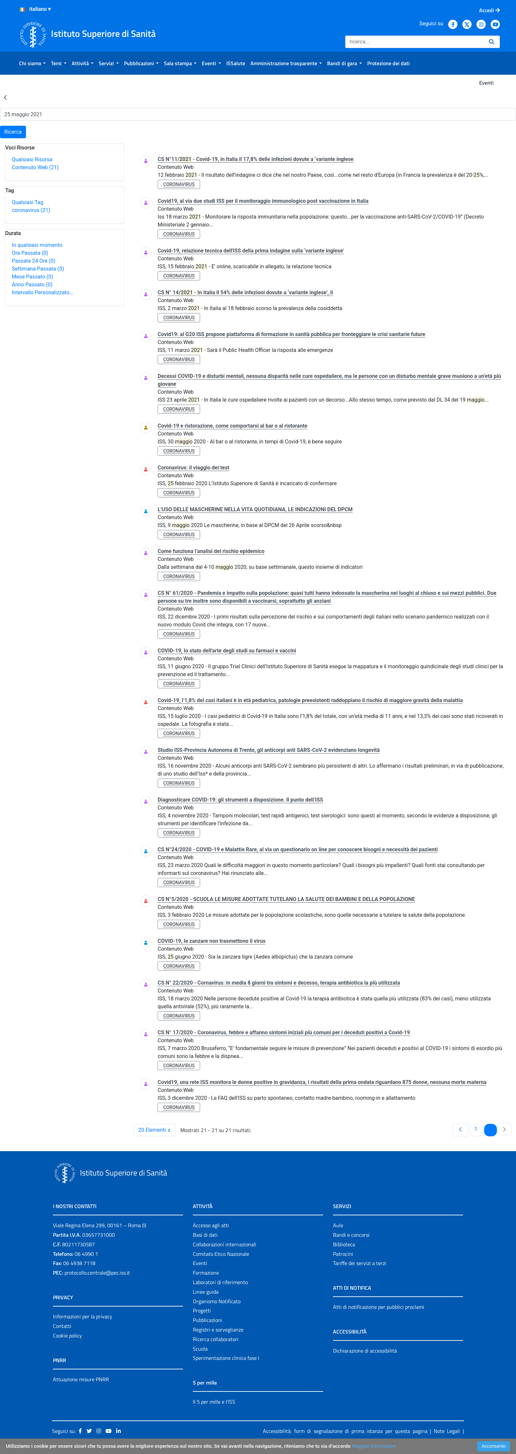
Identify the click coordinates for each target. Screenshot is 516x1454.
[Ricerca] (414, 42)
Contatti (62, 1326)
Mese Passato (32, 277)
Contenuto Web (35, 167)
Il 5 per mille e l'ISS (214, 1402)
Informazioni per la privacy (82, 1316)
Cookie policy (67, 1335)
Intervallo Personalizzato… (42, 292)
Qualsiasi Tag (27, 202)
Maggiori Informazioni (374, 1446)
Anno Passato (32, 284)
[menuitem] (32, 63)
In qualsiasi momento (37, 245)
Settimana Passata (38, 269)
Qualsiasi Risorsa (32, 159)
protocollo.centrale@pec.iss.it (97, 1273)
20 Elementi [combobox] (157, 1130)
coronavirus (31, 210)
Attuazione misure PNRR (81, 1379)
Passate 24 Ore (33, 261)
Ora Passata (30, 253)
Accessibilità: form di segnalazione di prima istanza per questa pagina (345, 1431)
